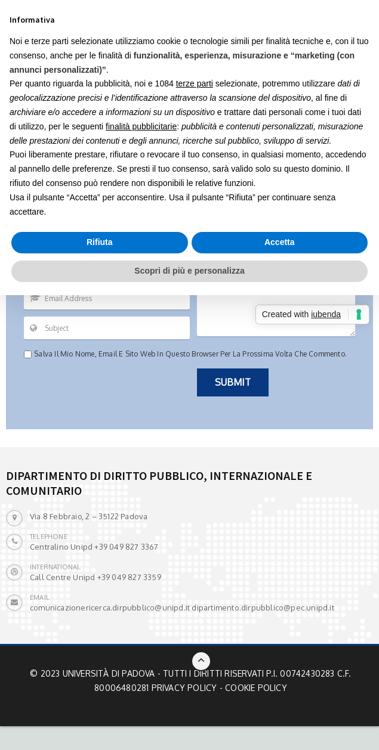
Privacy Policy (184, 688)
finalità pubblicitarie (141, 126)
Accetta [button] (279, 242)
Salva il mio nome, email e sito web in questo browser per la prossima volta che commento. (190, 353)
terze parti (194, 83)
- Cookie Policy (253, 688)
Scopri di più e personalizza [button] (189, 270)
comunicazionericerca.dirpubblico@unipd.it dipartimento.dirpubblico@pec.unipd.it (182, 607)
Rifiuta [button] (100, 242)
